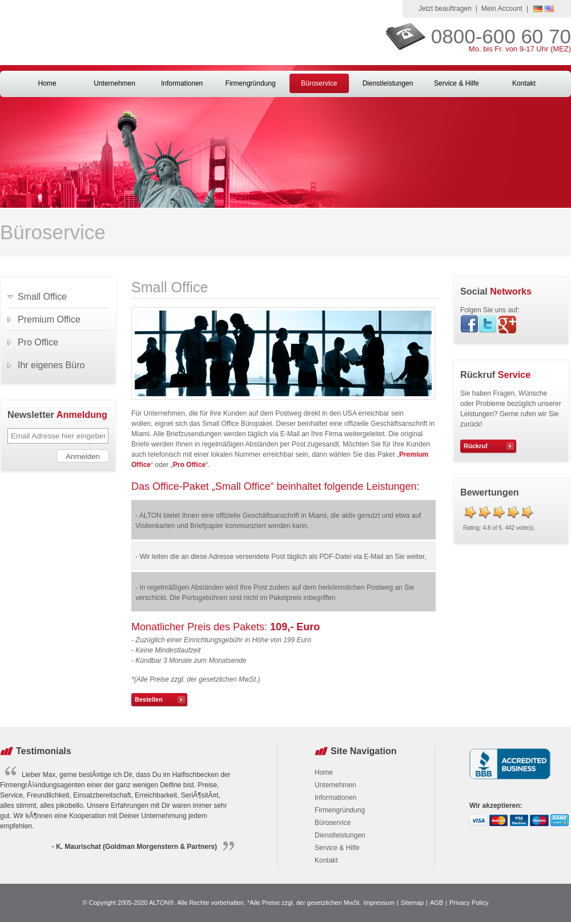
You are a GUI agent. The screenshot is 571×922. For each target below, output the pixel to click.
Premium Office (49, 319)
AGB (436, 902)
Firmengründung (251, 83)
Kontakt (524, 83)
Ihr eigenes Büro (51, 365)
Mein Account (501, 9)
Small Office (42, 296)
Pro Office (189, 465)
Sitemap (412, 902)
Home (47, 83)
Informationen (182, 83)
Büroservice (319, 83)
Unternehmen (114, 83)
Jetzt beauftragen (445, 9)
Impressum (378, 902)
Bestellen (149, 699)
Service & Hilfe (456, 83)
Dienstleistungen (388, 83)
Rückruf (476, 445)
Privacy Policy (468, 902)
